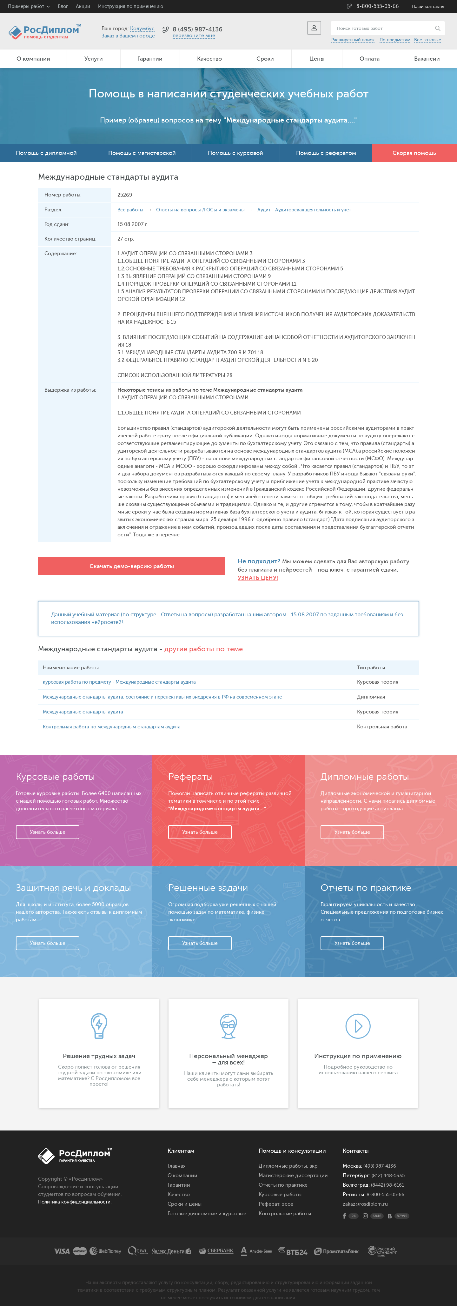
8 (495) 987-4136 (197, 29)
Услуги (93, 59)
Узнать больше (47, 825)
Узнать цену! (323, 570)
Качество (209, 59)
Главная (177, 1159)
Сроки (265, 59)
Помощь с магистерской (142, 153)
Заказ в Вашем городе (128, 36)
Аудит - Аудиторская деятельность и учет (316, 210)
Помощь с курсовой (235, 153)
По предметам (395, 39)
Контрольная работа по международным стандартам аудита (117, 720)
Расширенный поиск (352, 39)
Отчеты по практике (283, 1178)
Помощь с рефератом (326, 153)
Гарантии (149, 59)
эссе (287, 1197)
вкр (313, 1159)
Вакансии (427, 59)
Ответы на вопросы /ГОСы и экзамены (205, 210)
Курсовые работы (280, 1187)
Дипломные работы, (284, 1159)
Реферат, (270, 1197)
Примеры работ (26, 6)
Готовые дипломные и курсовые (207, 1207)
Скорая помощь (414, 153)
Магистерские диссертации (293, 1168)
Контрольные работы (285, 1207)
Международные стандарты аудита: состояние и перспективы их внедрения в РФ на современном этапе (172, 690)
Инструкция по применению (130, 6)
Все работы (131, 210)
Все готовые (427, 39)
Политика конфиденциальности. (78, 1195)
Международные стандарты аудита (86, 705)
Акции (83, 6)
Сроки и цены (185, 1197)
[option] (99, 1046)
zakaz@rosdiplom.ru (366, 1197)
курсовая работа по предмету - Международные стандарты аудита (125, 675)
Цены (317, 59)
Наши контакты (428, 6)
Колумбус (142, 28)
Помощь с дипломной (46, 153)
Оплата (370, 59)
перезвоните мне (194, 35)
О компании (33, 59)
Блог (63, 6)
